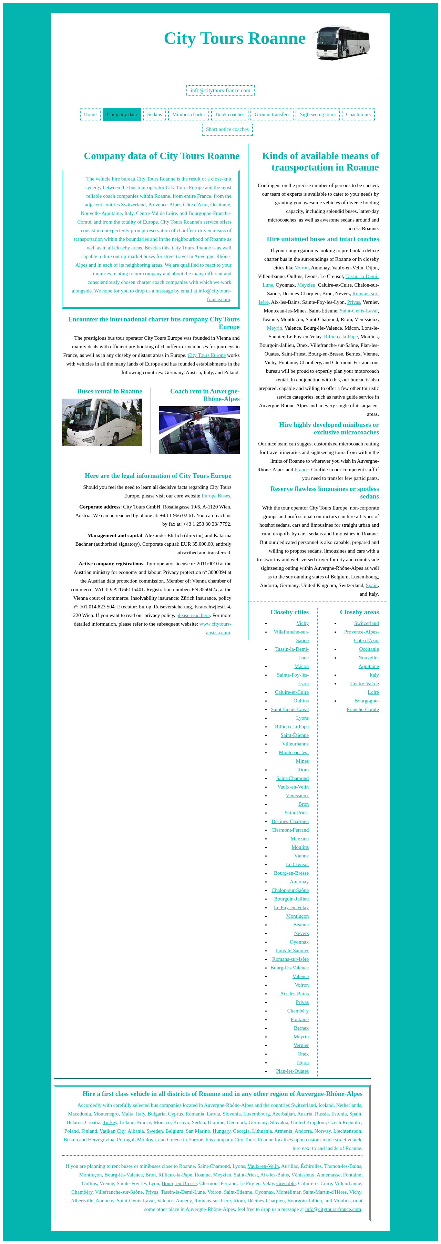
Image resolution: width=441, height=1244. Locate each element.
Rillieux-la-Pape (341, 336)
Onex (303, 1054)
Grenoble (286, 1183)
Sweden (154, 1131)
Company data (122, 114)
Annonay (299, 881)
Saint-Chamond (292, 778)
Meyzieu (306, 285)
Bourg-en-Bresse (291, 873)
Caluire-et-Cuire (292, 692)
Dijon (303, 1062)
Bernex (301, 1028)
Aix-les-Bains (294, 993)
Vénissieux (297, 795)
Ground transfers (272, 114)
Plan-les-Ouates (292, 1071)
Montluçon (297, 916)
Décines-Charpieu (290, 821)
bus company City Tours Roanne (239, 1139)
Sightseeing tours (318, 114)
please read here (193, 615)
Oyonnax (299, 942)
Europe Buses (216, 495)
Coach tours (358, 114)
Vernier (301, 1045)
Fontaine (300, 1019)
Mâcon (302, 666)
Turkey (110, 1122)
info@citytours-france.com (220, 90)
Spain (372, 585)
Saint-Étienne (295, 735)
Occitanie (369, 649)
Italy (374, 675)
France (302, 469)
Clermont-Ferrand (290, 830)
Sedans (154, 114)
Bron (303, 804)
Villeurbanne (295, 744)
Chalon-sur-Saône (290, 890)
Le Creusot (297, 864)
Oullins (301, 700)
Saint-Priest (297, 812)
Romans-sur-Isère (290, 959)
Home (90, 114)
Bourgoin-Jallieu (291, 899)
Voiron (302, 267)
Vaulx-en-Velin (293, 787)
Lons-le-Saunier (292, 950)
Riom (303, 769)
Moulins (300, 847)
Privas (353, 302)
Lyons (302, 718)
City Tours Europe (207, 355)
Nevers (301, 933)
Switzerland (366, 623)
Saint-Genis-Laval (359, 310)
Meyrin (274, 328)
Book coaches (229, 114)
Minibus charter (188, 114)
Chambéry (298, 1011)
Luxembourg (256, 1114)
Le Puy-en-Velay (291, 907)
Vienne (301, 856)
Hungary (221, 1131)
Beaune (301, 924)
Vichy (302, 623)
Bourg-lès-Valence (289, 967)
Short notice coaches (227, 129)
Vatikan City (112, 1131)
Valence (301, 976)
